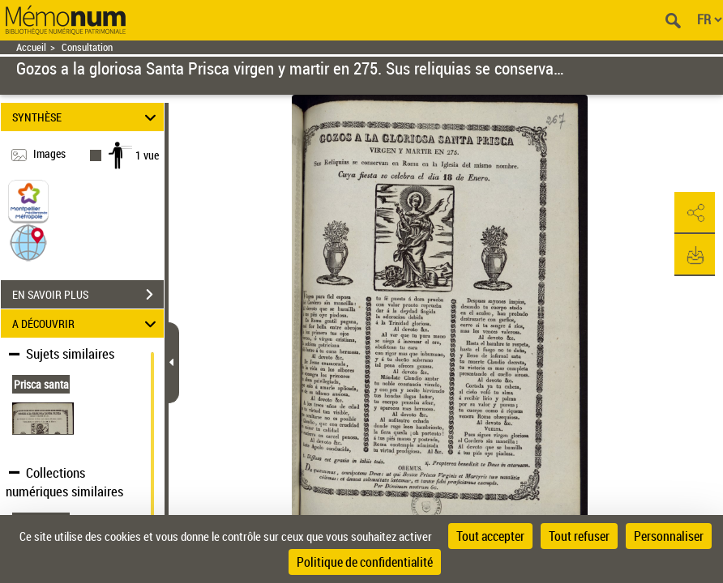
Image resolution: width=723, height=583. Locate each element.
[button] (28, 241)
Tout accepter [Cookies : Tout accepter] (490, 536)
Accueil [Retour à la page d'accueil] (31, 47)
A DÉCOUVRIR (86, 323)
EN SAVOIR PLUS (88, 294)
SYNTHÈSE (86, 117)
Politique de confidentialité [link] (365, 562)
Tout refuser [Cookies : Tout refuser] (579, 536)
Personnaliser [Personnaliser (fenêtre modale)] (669, 536)
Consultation (87, 47)
